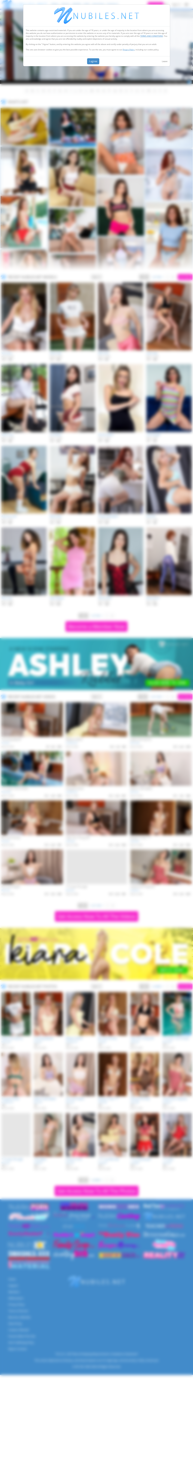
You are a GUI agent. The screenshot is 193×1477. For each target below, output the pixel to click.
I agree (93, 61)
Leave (164, 61)
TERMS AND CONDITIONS (151, 36)
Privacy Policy (129, 49)
